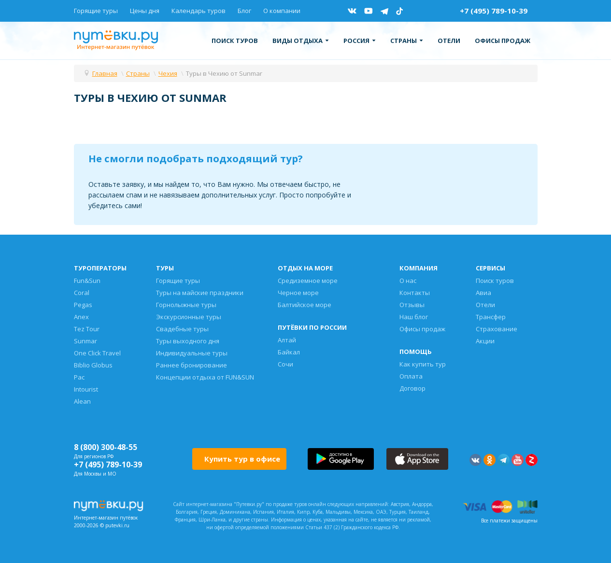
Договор (412, 388)
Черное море (298, 292)
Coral (81, 292)
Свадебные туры (182, 328)
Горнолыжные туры (186, 304)
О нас (407, 280)
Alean (82, 401)
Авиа (483, 292)
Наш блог (413, 316)
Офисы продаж (502, 40)
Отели (449, 40)
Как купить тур (422, 364)
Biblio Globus (93, 365)
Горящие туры (96, 10)
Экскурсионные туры (188, 316)
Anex (81, 316)
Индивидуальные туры (191, 353)
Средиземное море (308, 280)
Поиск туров (235, 40)
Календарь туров (198, 10)
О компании (281, 10)
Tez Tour (86, 328)
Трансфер (491, 316)
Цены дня (144, 10)
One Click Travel (97, 353)
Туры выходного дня (187, 341)
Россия (359, 40)
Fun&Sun (87, 280)
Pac (79, 377)
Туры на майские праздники (199, 292)
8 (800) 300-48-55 (105, 447)
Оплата (411, 376)
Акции (485, 341)
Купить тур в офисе (242, 459)
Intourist (86, 389)
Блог (244, 10)
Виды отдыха (300, 40)
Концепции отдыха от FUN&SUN (205, 377)
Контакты (414, 292)
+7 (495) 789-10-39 (493, 10)
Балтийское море (304, 304)
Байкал (289, 352)
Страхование (496, 328)
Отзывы (412, 304)
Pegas (83, 304)
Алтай (287, 340)
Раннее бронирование (191, 365)
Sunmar (85, 341)
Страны (406, 40)
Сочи (285, 364)
